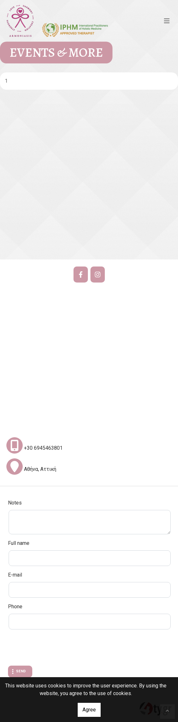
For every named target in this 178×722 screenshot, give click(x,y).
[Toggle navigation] (167, 21)
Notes (15, 503)
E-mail (15, 575)
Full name (18, 543)
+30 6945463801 (43, 448)
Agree (89, 710)
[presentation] (56, 648)
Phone (15, 606)
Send (21, 671)
